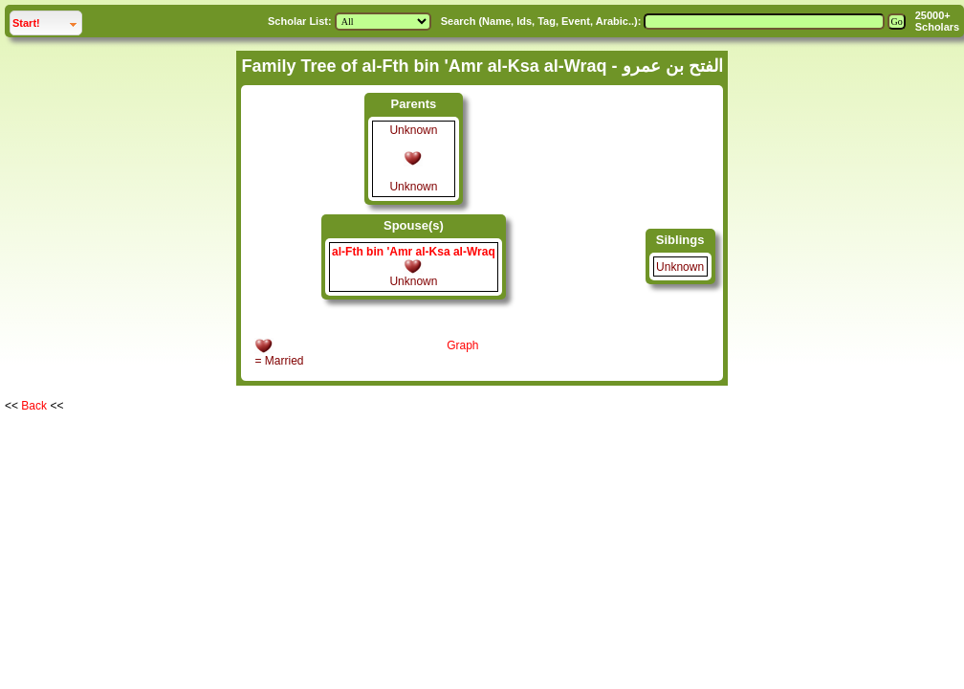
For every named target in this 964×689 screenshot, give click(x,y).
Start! (46, 20)
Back (34, 405)
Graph (462, 345)
